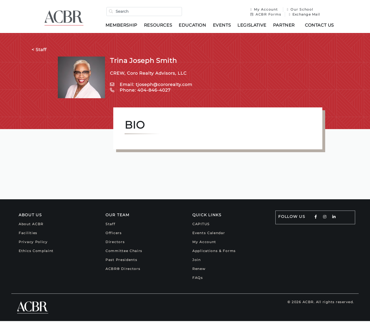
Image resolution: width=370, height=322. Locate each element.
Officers (113, 234)
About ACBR (31, 225)
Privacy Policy (33, 243)
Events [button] (223, 25)
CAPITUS (201, 225)
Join (196, 261)
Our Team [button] (117, 216)
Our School (299, 10)
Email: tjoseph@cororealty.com (151, 85)
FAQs (197, 279)
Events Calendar (208, 234)
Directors (115, 243)
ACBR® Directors (122, 270)
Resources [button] (159, 25)
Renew (199, 270)
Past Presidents (121, 261)
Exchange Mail (303, 15)
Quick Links (207, 216)
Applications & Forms (214, 252)
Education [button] (193, 25)
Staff (110, 225)
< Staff (39, 50)
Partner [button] (285, 25)
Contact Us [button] (320, 25)
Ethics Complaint (36, 252)
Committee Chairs (123, 252)
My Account (263, 10)
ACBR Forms (264, 15)
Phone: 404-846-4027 (140, 91)
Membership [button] (123, 25)
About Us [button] (30, 216)
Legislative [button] (253, 25)
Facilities (28, 234)
